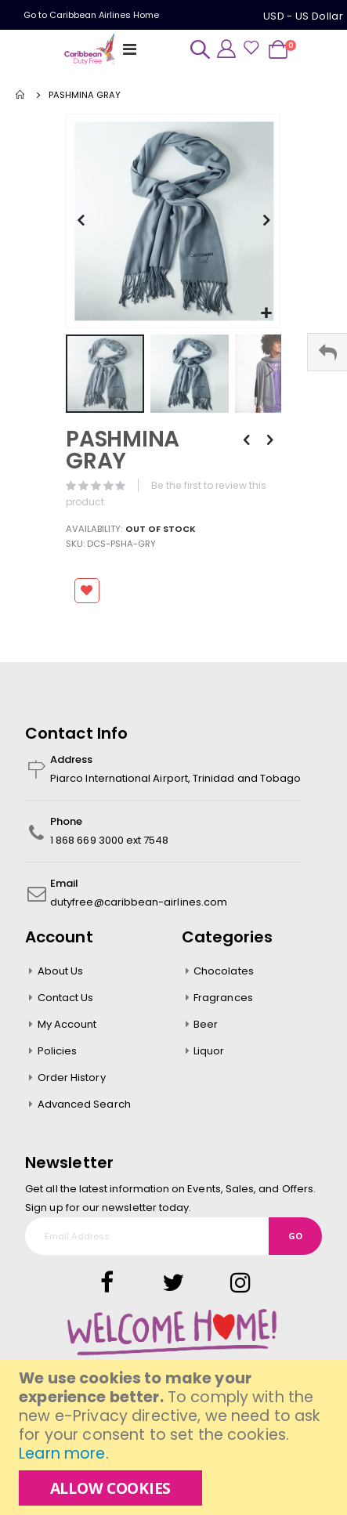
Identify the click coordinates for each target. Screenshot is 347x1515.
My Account (67, 1024)
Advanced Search (84, 1104)
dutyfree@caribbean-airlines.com (138, 902)
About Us (61, 971)
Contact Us (66, 997)
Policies (58, 1050)
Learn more (62, 1453)
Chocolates (223, 971)
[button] (266, 313)
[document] (175, 1437)
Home (21, 94)
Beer (205, 1024)
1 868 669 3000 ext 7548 (109, 840)
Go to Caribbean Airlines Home (91, 15)
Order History (72, 1077)
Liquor (208, 1050)
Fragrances (223, 997)
